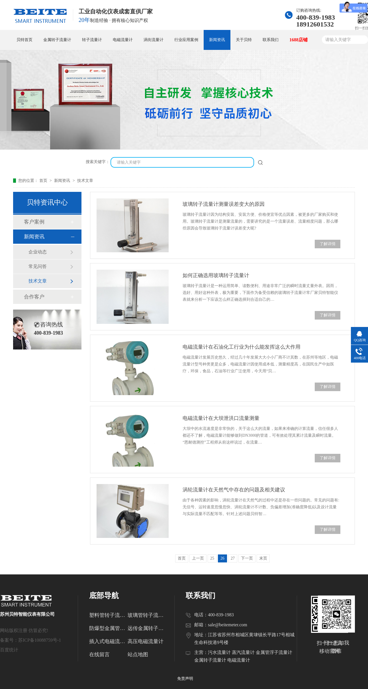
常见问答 (37, 266)
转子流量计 (92, 40)
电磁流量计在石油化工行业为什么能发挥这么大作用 (241, 347)
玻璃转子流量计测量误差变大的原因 (224, 204)
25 (212, 558)
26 (222, 558)
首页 (43, 180)
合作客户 (34, 297)
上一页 (198, 558)
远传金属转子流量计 (147, 628)
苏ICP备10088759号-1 (39, 640)
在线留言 (99, 654)
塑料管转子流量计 (108, 615)
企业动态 (37, 251)
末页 (263, 558)
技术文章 (85, 180)
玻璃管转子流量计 (147, 615)
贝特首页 (24, 40)
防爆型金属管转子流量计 (108, 628)
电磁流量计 (123, 40)
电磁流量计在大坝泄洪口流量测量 (221, 418)
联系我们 (271, 40)
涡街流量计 (153, 40)
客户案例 (34, 222)
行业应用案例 (186, 40)
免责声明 (185, 678)
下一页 (247, 558)
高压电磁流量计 (145, 641)
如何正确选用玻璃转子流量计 (216, 275)
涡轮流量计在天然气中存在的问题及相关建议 (234, 490)
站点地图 (138, 654)
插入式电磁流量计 (108, 641)
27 (233, 558)
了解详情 (328, 244)
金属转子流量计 (57, 40)
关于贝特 (244, 40)
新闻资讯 (217, 40)
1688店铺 (298, 39)
